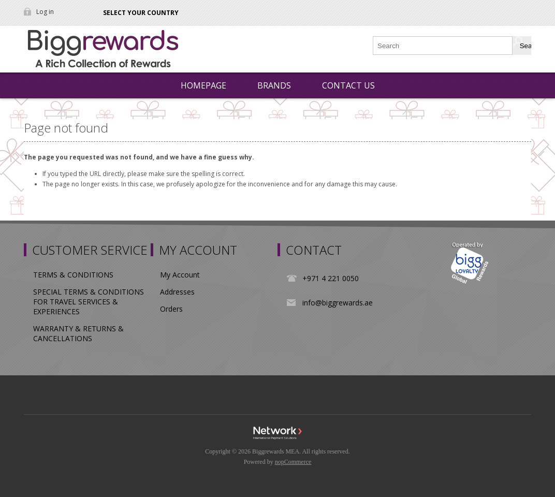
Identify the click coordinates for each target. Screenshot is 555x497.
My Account (180, 275)
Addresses (177, 292)
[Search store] (443, 45)
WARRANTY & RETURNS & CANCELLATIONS (78, 333)
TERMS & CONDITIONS (73, 275)
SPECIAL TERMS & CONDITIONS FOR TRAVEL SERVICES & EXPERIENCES (88, 301)
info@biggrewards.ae (337, 303)
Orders (171, 309)
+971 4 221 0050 (330, 278)
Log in (45, 11)
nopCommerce (293, 461)
